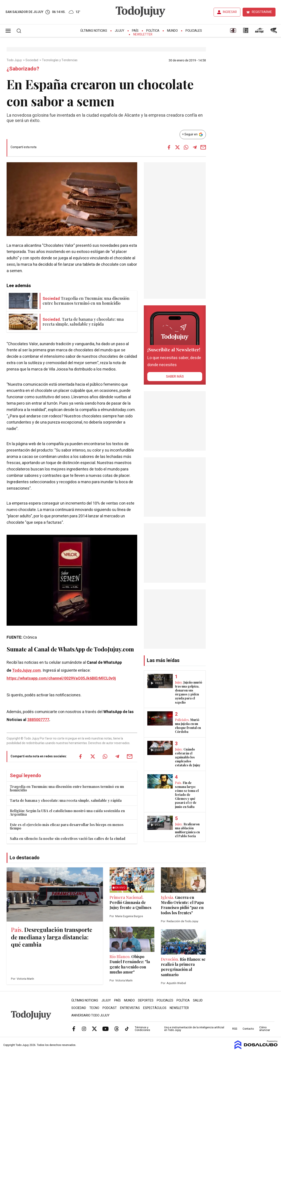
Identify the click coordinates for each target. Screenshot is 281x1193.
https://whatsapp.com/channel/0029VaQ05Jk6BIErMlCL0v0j (61, 678)
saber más (175, 376)
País (135, 30)
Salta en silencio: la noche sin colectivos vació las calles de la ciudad (67, 838)
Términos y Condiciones (142, 1028)
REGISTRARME (262, 12)
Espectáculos (154, 1008)
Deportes (145, 1000)
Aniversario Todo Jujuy (90, 1015)
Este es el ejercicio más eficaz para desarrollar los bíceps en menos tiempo (67, 826)
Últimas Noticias (93, 30)
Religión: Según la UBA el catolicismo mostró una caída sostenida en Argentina (67, 812)
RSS (234, 1029)
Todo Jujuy (14, 60)
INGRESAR (230, 12)
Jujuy (119, 30)
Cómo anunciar (264, 1028)
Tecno (94, 1008)
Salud (198, 1000)
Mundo (172, 30)
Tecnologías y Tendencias (60, 60)
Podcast (110, 1008)
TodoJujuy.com (26, 670)
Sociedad (32, 60)
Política (152, 30)
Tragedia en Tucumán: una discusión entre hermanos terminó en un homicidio (67, 788)
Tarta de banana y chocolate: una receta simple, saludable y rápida (66, 800)
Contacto (248, 1029)
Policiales (194, 30)
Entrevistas (130, 1008)
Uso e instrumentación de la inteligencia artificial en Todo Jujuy (194, 1028)
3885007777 (38, 720)
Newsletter (142, 34)
